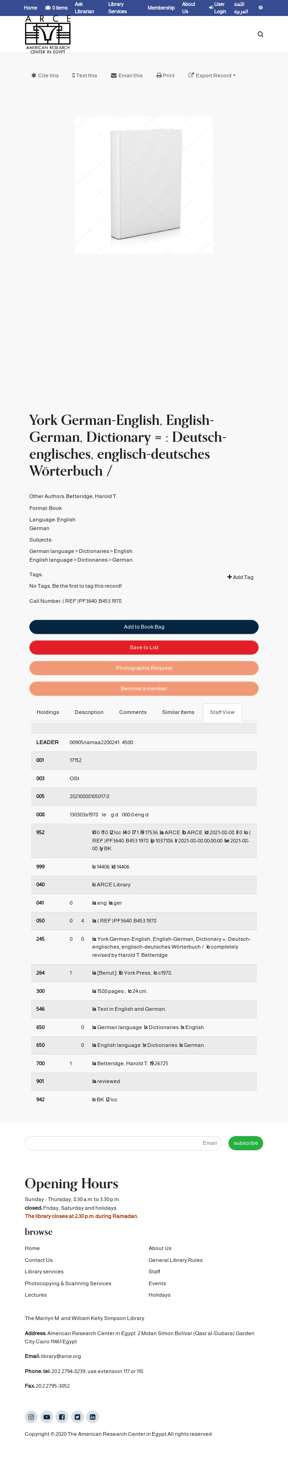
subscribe (246, 1143)
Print (169, 75)
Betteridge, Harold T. (91, 528)
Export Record (214, 75)
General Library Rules (176, 1264)
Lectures (36, 1298)
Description (89, 712)
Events (157, 1287)
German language (51, 582)
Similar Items (178, 712)
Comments (133, 712)
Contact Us (39, 1264)
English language (51, 591)
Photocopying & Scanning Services (68, 1287)
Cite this (48, 75)
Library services (44, 1275)
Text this (86, 75)
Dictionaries (94, 582)
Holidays (160, 1298)
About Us (160, 1252)
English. (123, 582)
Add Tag (240, 609)
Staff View (222, 712)
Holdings (48, 712)
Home (32, 1252)
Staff (154, 1275)
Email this (130, 75)
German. (122, 591)
